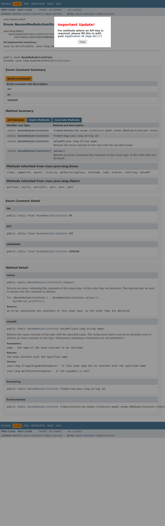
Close (82, 42)
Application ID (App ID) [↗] (83, 36)
